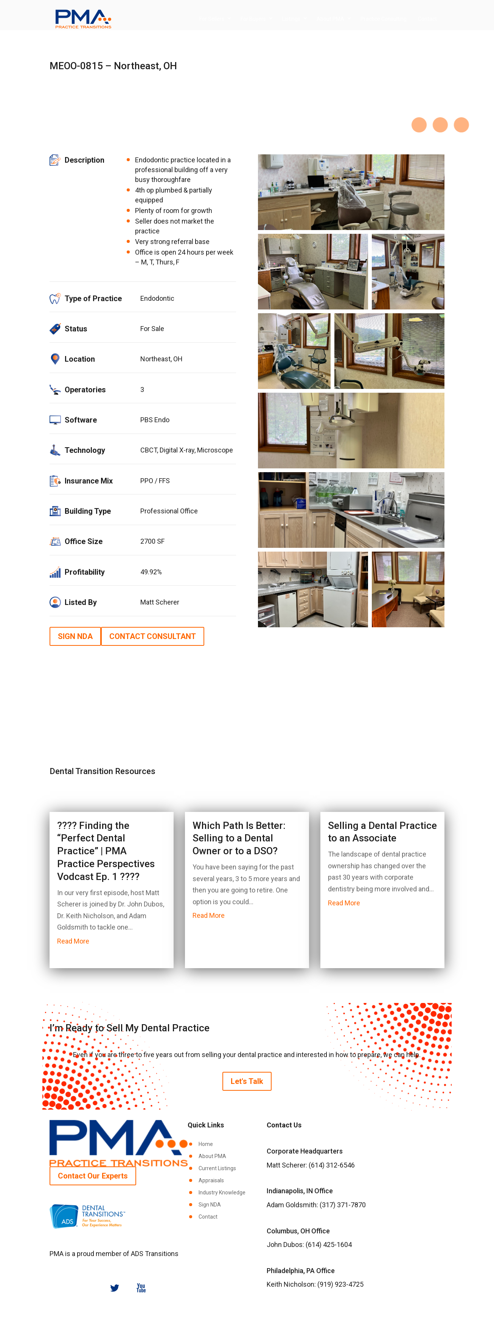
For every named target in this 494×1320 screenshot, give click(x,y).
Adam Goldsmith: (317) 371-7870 (316, 1205)
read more (73, 941)
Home (206, 1144)
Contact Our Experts (93, 1175)
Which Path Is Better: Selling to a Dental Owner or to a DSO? (239, 838)
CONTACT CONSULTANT (152, 636)
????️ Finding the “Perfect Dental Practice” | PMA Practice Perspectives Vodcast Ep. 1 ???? (106, 851)
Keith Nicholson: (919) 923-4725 (315, 1284)
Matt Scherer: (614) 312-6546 (311, 1165)
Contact (427, 19)
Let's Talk (247, 1081)
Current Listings (217, 1168)
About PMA (330, 19)
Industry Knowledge (222, 1192)
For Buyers (253, 19)
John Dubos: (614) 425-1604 (309, 1244)
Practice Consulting (383, 19)
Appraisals (211, 1180)
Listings (291, 19)
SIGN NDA (75, 636)
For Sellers (211, 19)
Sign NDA (210, 1204)
